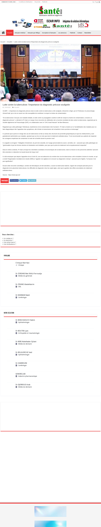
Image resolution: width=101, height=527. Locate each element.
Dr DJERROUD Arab (23, 385)
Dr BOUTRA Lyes (22, 331)
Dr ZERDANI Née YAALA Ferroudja (29, 274)
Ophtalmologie (22, 322)
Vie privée (37, 2)
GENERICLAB (20, 374)
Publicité (44, 2)
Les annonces (62, 33)
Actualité (9, 33)
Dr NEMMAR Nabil (23, 295)
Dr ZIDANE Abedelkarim (25, 284)
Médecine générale (24, 276)
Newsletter (87, 33)
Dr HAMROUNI (21, 363)
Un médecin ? (8, 238)
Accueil (3, 32)
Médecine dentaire (24, 344)
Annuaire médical (20, 33)
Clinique (20, 265)
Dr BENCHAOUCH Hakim (25, 320)
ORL (18, 287)
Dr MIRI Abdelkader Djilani (26, 342)
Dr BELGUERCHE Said (24, 352)
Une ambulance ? (10, 244)
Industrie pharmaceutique (26, 376)
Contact (79, 33)
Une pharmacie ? (10, 242)
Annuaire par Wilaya (34, 33)
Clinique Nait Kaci (22, 263)
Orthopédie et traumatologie (27, 333)
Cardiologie (21, 297)
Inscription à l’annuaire (49, 33)
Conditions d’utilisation (25, 2)
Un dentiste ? (8, 240)
